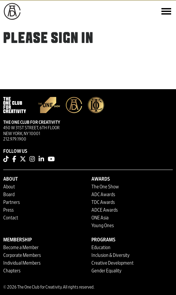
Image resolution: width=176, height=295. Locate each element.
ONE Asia (100, 217)
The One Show (105, 186)
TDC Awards (103, 202)
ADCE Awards (104, 210)
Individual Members (22, 263)
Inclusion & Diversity (110, 255)
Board (9, 194)
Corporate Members (22, 255)
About (9, 186)
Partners (11, 202)
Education (101, 247)
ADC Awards (103, 194)
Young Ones (102, 225)
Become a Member (21, 247)
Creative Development (112, 263)
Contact (10, 217)
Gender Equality (106, 270)
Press (8, 210)
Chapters (11, 270)
